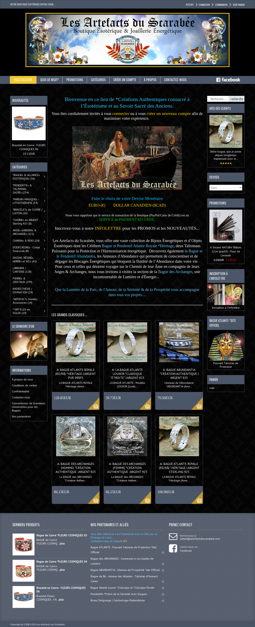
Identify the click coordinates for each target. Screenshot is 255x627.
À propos (150, 79)
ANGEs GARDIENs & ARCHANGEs (24, 232)
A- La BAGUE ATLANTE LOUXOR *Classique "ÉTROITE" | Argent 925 (127, 374)
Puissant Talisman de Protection (225, 349)
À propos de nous (22, 379)
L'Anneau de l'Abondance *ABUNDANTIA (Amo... (179, 384)
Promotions (74, 79)
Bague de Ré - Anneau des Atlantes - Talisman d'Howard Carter (127, 579)
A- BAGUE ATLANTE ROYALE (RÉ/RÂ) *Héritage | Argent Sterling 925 (179, 468)
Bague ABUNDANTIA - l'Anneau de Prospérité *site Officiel (127, 570)
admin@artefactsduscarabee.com (200, 538)
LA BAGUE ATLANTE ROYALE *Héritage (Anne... (75, 384)
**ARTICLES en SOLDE (21, 311)
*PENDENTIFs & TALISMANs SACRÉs (22, 189)
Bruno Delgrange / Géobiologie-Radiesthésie (127, 600)
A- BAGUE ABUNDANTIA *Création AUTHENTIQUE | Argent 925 (179, 374)
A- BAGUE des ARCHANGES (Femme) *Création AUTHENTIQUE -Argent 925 (127, 468)
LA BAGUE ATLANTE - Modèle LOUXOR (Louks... (127, 384)
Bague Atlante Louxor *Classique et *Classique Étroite (127, 587)
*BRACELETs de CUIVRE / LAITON (27, 211)
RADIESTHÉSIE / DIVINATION (23, 290)
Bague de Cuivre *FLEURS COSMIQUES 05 (61, 535)
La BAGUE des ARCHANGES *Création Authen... (76, 478)
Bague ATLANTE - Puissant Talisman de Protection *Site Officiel (127, 549)
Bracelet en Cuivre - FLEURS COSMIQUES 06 (61, 589)
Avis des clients (220, 108)
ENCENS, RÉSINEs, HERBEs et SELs (25, 259)
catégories (98, 79)
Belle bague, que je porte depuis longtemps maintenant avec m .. (225, 155)
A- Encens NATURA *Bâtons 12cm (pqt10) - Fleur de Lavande (225, 251)
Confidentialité (20, 391)
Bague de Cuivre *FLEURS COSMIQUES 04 (61, 561)
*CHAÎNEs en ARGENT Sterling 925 (25, 221)
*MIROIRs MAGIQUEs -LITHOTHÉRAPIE (26, 201)
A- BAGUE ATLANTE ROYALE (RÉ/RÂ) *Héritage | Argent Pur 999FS (75, 374)
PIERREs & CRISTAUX (22, 280)
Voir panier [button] (238, 4)
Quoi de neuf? (49, 79)
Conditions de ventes (24, 385)
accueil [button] (190, 4)
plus (62, 543)
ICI (125, 541)
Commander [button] (221, 4)
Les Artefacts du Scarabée (50, 624)
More (91, 401)
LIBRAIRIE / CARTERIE (22, 269)
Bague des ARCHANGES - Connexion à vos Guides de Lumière (127, 561)
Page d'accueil (23, 79)
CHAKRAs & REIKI (26, 240)
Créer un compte (124, 79)
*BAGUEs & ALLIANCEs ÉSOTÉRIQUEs (26, 176)
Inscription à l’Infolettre (225, 297)
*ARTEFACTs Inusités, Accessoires (25, 300)
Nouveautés (20, 100)
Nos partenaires (21, 416)
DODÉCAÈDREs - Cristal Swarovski (26, 249)
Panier (213, 379)
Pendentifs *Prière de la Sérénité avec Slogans (127, 594)
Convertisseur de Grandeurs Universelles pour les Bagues (28, 406)
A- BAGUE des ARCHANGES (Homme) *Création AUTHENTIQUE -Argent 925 (76, 468)
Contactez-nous (175, 79)
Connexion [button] (204, 4)
